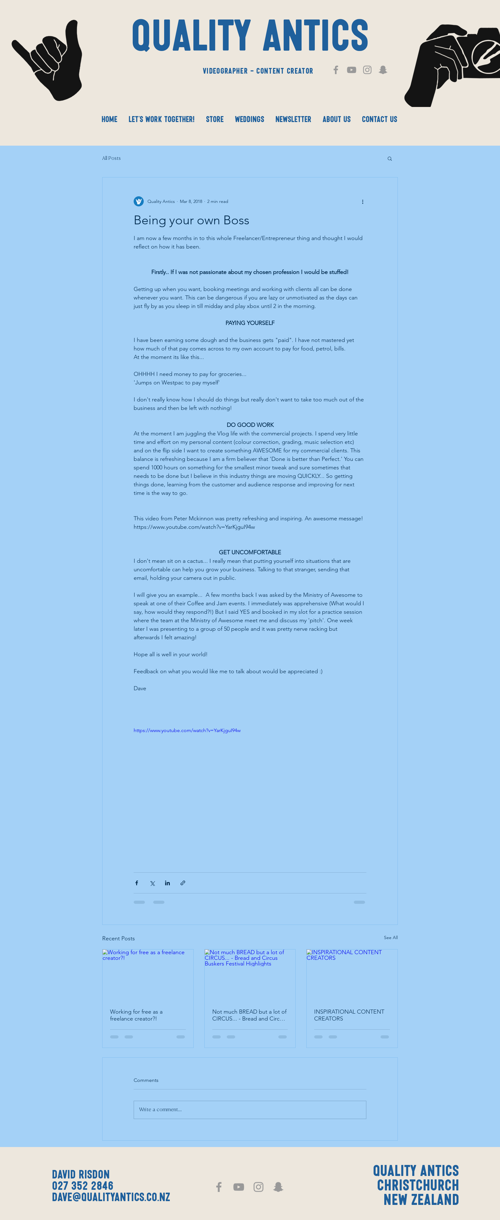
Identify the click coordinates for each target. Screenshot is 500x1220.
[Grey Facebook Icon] (336, 70)
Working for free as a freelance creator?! (136, 1015)
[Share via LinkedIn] (167, 883)
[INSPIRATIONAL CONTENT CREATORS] (352, 974)
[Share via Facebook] (137, 883)
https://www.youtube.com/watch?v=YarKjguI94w (187, 730)
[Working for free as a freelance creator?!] (148, 974)
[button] (390, 158)
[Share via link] (183, 883)
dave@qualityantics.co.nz (111, 1198)
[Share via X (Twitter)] (152, 883)
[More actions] (362, 201)
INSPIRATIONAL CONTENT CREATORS (349, 1015)
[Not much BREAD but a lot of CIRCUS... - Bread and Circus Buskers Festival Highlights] (250, 974)
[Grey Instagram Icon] (367, 70)
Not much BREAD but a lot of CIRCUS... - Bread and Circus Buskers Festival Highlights (249, 1015)
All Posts (111, 158)
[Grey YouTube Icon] (351, 70)
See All (391, 937)
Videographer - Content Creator (258, 71)
